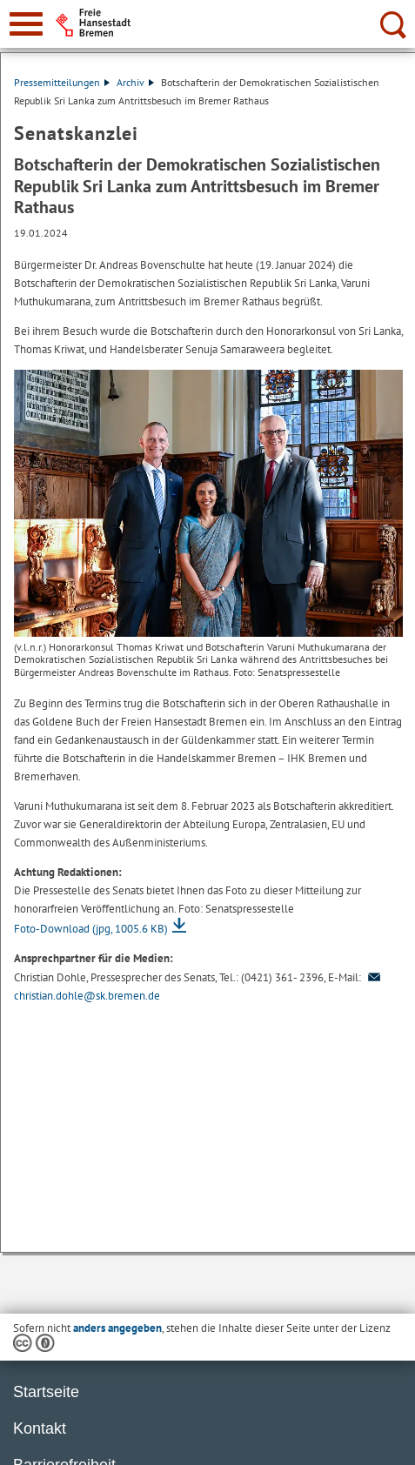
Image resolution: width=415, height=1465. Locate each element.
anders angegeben (117, 1328)
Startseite (46, 1392)
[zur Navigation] (26, 24)
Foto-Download (91, 928)
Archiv (135, 82)
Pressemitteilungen (62, 82)
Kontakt (39, 1428)
